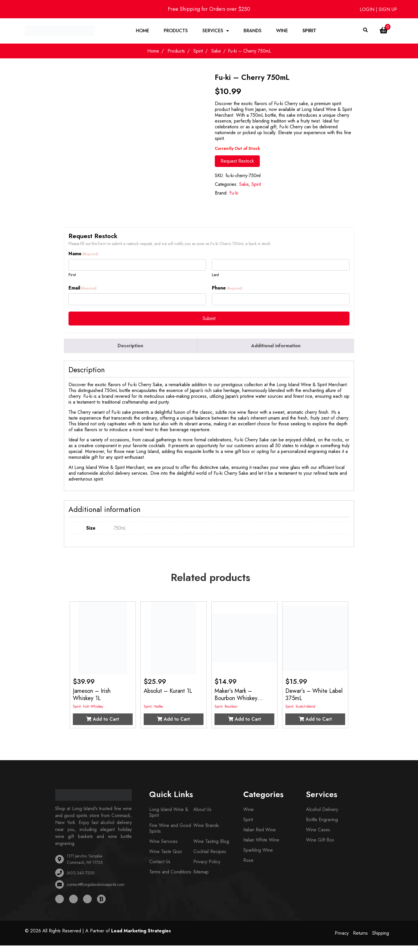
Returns (360, 933)
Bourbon (231, 707)
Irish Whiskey (93, 707)
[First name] (137, 265)
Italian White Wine (261, 840)
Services (212, 31)
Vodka (158, 707)
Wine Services (163, 842)
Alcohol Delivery (322, 810)
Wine (282, 31)
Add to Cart (102, 719)
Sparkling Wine (258, 850)
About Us (202, 810)
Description (130, 346)
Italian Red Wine (259, 830)
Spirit (309, 31)
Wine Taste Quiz (165, 852)
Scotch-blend (305, 707)
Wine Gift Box (320, 840)
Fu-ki (233, 193)
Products (176, 31)
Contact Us (159, 862)
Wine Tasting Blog (211, 842)
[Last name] (280, 265)
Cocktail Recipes (209, 852)
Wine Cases (318, 830)
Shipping (380, 933)
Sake (216, 51)
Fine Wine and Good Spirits (170, 829)
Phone (227, 289)
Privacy (342, 933)
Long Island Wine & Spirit (168, 813)
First (72, 275)
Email (82, 289)
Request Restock (237, 161)
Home (142, 31)
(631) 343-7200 (81, 873)
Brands (253, 31)
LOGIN (368, 9)
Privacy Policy (206, 862)
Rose (248, 860)
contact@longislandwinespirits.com (96, 885)
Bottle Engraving (322, 820)
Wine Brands (206, 826)
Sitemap (201, 872)
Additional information (275, 346)
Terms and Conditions (170, 872)
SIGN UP (388, 9)
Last (215, 275)
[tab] (130, 346)
